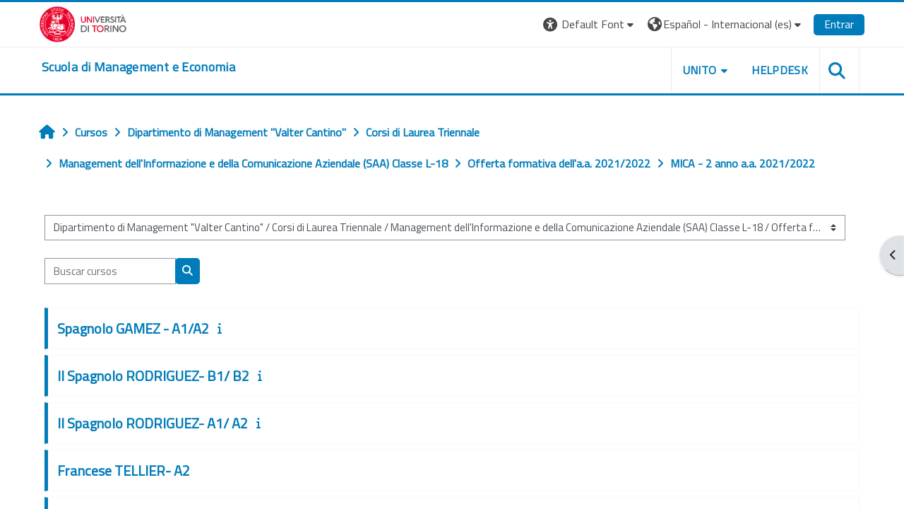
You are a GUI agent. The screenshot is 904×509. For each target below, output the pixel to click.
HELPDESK (779, 70)
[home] (138, 67)
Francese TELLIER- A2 (123, 470)
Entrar (839, 24)
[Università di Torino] (83, 22)
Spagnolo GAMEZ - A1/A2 (133, 328)
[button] (590, 24)
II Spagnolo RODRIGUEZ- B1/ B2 (153, 376)
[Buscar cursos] (110, 271)
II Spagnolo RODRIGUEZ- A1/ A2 (152, 423)
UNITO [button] (700, 70)
